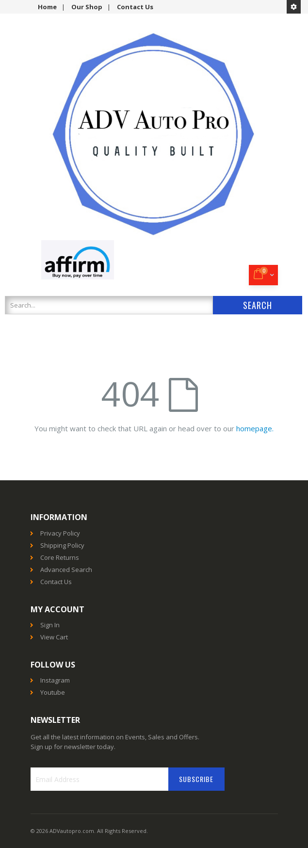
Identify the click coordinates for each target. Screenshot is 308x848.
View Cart (54, 637)
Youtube (52, 692)
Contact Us (135, 6)
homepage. (255, 428)
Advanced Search (66, 569)
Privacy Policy (60, 533)
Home (47, 6)
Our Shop (86, 6)
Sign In (50, 624)
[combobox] (109, 305)
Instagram (55, 680)
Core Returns (59, 557)
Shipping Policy (62, 545)
